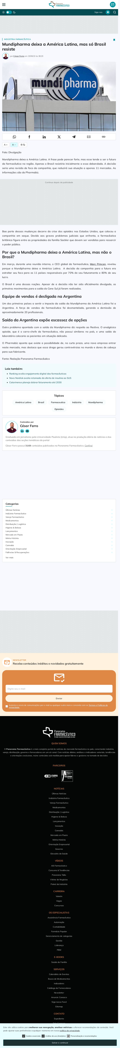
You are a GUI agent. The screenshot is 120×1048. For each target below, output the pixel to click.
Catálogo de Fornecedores (59, 988)
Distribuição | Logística (16, 524)
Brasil (41, 402)
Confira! (89, 445)
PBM (59, 950)
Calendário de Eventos (59, 974)
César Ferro (18, 56)
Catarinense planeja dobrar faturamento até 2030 (35, 382)
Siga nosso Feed (59, 1002)
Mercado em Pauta (14, 535)
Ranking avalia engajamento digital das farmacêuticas (37, 373)
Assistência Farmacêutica (59, 917)
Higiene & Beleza (13, 527)
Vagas (59, 901)
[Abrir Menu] (13, 4)
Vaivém (59, 896)
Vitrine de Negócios (59, 879)
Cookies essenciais (31, 1036)
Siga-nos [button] (98, 12)
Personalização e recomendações (82, 1036)
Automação (59, 922)
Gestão (59, 940)
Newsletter (59, 992)
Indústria (76, 402)
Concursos (59, 905)
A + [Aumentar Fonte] (6, 144)
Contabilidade (59, 927)
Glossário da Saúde (59, 853)
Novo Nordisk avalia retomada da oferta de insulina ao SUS (40, 378)
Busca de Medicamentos (59, 979)
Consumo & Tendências (59, 870)
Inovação (10, 542)
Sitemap (59, 1006)
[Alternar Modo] (23, 144)
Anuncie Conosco (59, 997)
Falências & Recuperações (17, 552)
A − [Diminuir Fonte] (14, 144)
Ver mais (9, 557)
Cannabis (10, 545)
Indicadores (59, 983)
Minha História (12, 538)
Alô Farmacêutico (59, 866)
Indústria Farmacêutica (17, 39)
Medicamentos (12, 520)
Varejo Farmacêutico (15, 517)
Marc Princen (98, 264)
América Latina (23, 402)
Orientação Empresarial (16, 549)
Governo (59, 849)
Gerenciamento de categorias (59, 936)
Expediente (59, 1018)
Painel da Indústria (59, 884)
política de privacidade (70, 1030)
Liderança (59, 945)
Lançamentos (12, 531)
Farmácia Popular (59, 931)
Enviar (59, 698)
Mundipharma (95, 402)
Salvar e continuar (60, 1042)
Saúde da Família (59, 962)
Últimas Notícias (13, 510)
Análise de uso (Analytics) (54, 1036)
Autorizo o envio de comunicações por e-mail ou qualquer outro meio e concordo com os (58, 706)
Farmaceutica (58, 402)
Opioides (59, 409)
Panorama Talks (59, 875)
